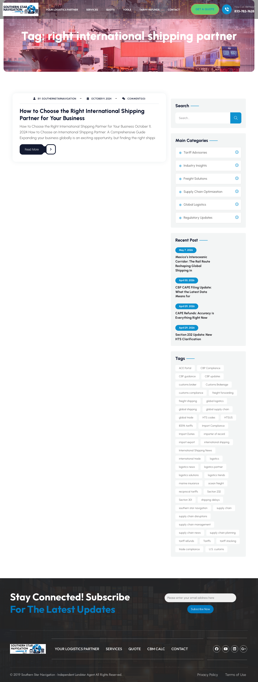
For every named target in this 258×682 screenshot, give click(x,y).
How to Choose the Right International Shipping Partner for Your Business (82, 115)
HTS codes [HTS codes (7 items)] (209, 417)
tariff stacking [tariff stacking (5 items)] (228, 541)
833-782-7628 (244, 11)
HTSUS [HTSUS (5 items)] (228, 417)
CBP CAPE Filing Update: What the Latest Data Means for (193, 291)
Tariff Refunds (149, 9)
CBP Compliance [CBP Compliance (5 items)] (210, 368)
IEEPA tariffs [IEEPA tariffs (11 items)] (186, 425)
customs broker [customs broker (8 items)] (187, 384)
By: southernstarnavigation (54, 98)
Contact (174, 9)
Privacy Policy (207, 675)
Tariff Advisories (195, 152)
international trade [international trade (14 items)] (190, 458)
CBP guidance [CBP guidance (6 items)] (187, 376)
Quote (110, 9)
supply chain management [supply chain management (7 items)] (195, 524)
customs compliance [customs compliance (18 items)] (191, 392)
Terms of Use (235, 675)
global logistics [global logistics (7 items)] (214, 401)
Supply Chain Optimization (203, 192)
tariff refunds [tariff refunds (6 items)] (186, 541)
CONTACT (179, 649)
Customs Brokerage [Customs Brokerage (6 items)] (217, 384)
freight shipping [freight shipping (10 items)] (188, 401)
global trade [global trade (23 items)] (186, 417)
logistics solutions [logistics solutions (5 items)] (189, 475)
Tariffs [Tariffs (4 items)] (207, 541)
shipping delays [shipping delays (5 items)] (210, 499)
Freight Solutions (195, 179)
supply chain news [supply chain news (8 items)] (190, 532)
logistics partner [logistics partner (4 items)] (213, 467)
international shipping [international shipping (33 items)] (216, 442)
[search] (235, 117)
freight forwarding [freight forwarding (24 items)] (222, 392)
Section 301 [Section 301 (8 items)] (185, 499)
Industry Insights (195, 166)
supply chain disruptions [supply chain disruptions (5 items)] (193, 516)
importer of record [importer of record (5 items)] (214, 434)
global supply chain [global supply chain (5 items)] (217, 409)
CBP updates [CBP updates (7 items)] (212, 376)
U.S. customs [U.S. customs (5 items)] (216, 549)
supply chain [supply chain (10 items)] (224, 508)
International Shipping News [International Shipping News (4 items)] (195, 450)
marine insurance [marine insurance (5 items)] (189, 483)
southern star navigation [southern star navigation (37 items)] (193, 508)
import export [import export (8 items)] (187, 442)
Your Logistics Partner (62, 9)
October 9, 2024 (99, 98)
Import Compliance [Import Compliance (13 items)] (213, 425)
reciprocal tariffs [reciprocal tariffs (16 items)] (188, 491)
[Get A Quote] (205, 9)
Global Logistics (195, 205)
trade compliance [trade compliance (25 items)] (189, 549)
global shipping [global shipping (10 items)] (188, 409)
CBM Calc (156, 649)
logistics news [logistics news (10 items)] (187, 467)
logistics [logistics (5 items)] (214, 458)
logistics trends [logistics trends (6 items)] (216, 475)
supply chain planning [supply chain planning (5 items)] (223, 532)
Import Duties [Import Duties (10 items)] (186, 434)
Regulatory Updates (198, 218)
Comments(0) (133, 98)
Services (92, 9)
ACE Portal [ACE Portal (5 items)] (185, 368)
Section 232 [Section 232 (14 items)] (214, 491)
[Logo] (19, 9)
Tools (127, 9)
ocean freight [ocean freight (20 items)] (216, 483)
